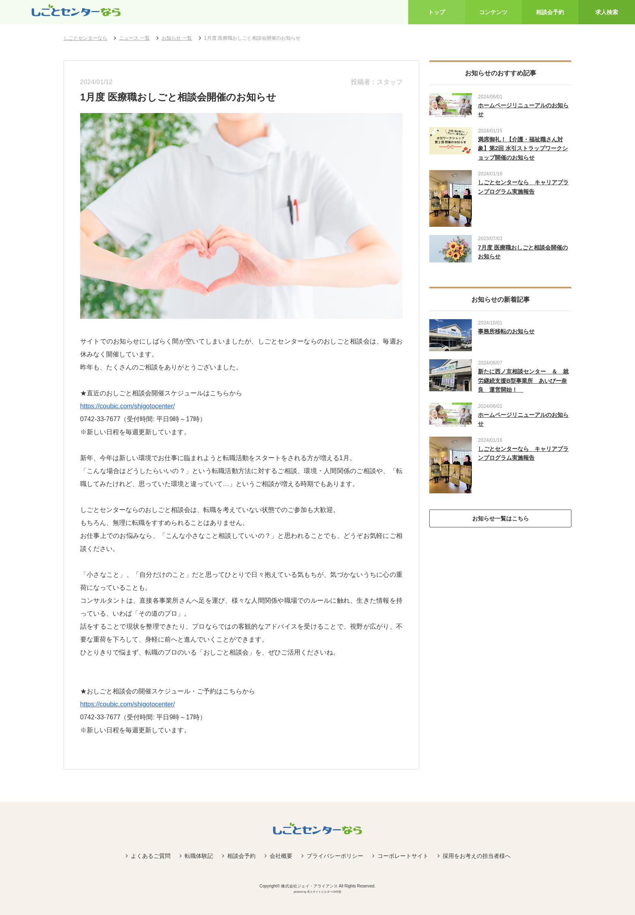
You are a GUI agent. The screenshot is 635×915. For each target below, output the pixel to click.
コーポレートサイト (402, 856)
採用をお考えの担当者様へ (477, 856)
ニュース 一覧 (134, 38)
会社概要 (281, 856)
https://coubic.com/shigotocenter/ (127, 406)
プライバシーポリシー (335, 856)
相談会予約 (241, 856)
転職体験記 (199, 856)
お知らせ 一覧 (177, 38)
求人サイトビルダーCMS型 (324, 891)
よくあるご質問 (150, 856)
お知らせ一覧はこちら (500, 518)
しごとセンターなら (85, 38)
